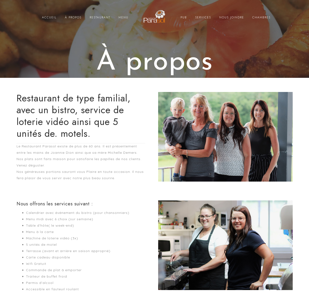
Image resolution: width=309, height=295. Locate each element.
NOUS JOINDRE (231, 17)
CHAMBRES (261, 17)
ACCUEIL (49, 17)
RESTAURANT (100, 17)
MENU (123, 17)
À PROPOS (73, 17)
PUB (184, 17)
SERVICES (203, 17)
